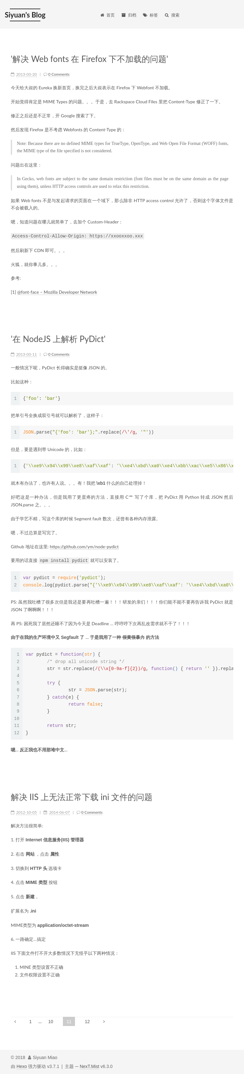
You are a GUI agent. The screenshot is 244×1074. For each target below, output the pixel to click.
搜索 (172, 15)
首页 (107, 15)
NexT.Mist (89, 1066)
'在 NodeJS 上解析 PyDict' (58, 339)
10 (50, 1021)
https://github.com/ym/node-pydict (84, 546)
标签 (150, 15)
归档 (128, 15)
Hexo (22, 1066)
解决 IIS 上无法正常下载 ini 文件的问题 (81, 797)
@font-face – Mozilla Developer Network (57, 292)
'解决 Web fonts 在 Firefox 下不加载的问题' (89, 59)
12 (87, 1021)
